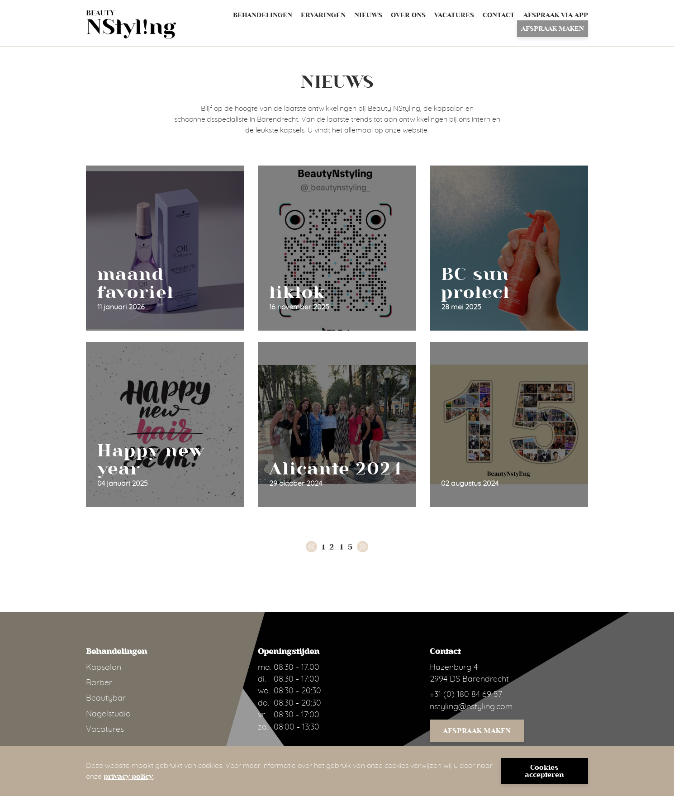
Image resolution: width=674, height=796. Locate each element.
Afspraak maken (552, 28)
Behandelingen (262, 15)
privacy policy (128, 776)
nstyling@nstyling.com (471, 707)
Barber (99, 683)
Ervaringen (323, 15)
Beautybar (106, 698)
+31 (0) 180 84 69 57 (466, 695)
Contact (499, 15)
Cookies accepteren (544, 771)
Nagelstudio (108, 714)
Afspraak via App (555, 15)
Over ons (408, 15)
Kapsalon (103, 667)
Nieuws (368, 15)
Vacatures (454, 15)
